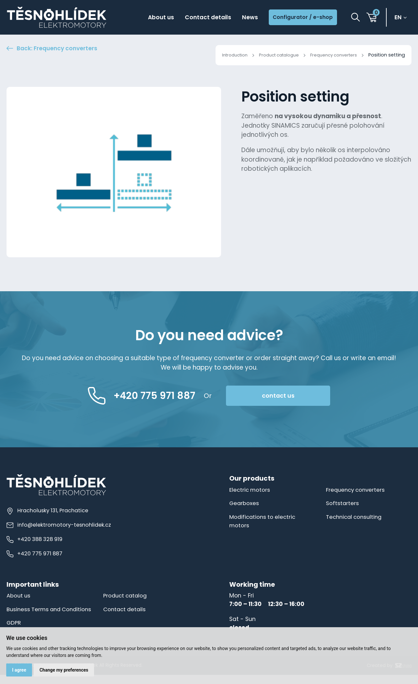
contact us (291, 396)
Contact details (202, 17)
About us (152, 17)
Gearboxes (244, 504)
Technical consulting (355, 517)
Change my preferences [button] (64, 669)
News (245, 17)
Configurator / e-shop (301, 18)
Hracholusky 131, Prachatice (48, 511)
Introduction (223, 55)
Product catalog (126, 596)
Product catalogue (271, 55)
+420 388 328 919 (35, 540)
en (399, 18)
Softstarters (343, 504)
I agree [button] (19, 669)
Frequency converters (331, 55)
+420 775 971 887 (35, 554)
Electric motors (250, 490)
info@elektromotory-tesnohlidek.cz (60, 525)
